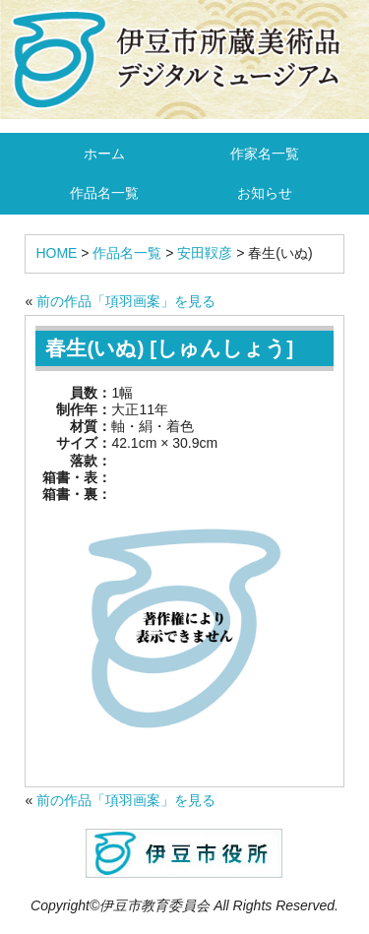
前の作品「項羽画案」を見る (125, 301)
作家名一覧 (264, 153)
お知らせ (264, 193)
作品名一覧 (104, 193)
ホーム (104, 153)
